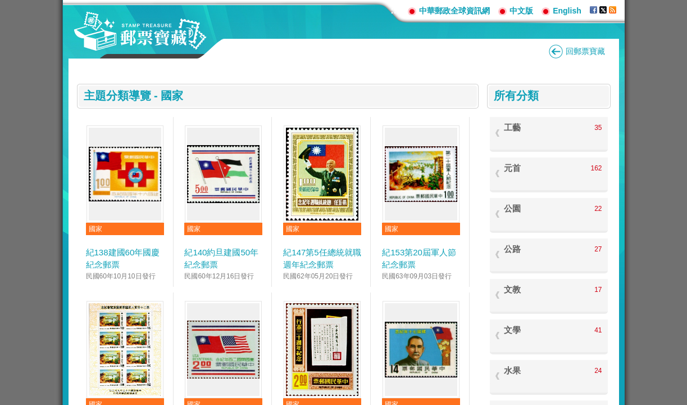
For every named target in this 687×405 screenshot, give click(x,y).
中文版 (521, 10)
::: (394, 10)
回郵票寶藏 (585, 51)
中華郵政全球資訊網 (454, 10)
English (567, 10)
